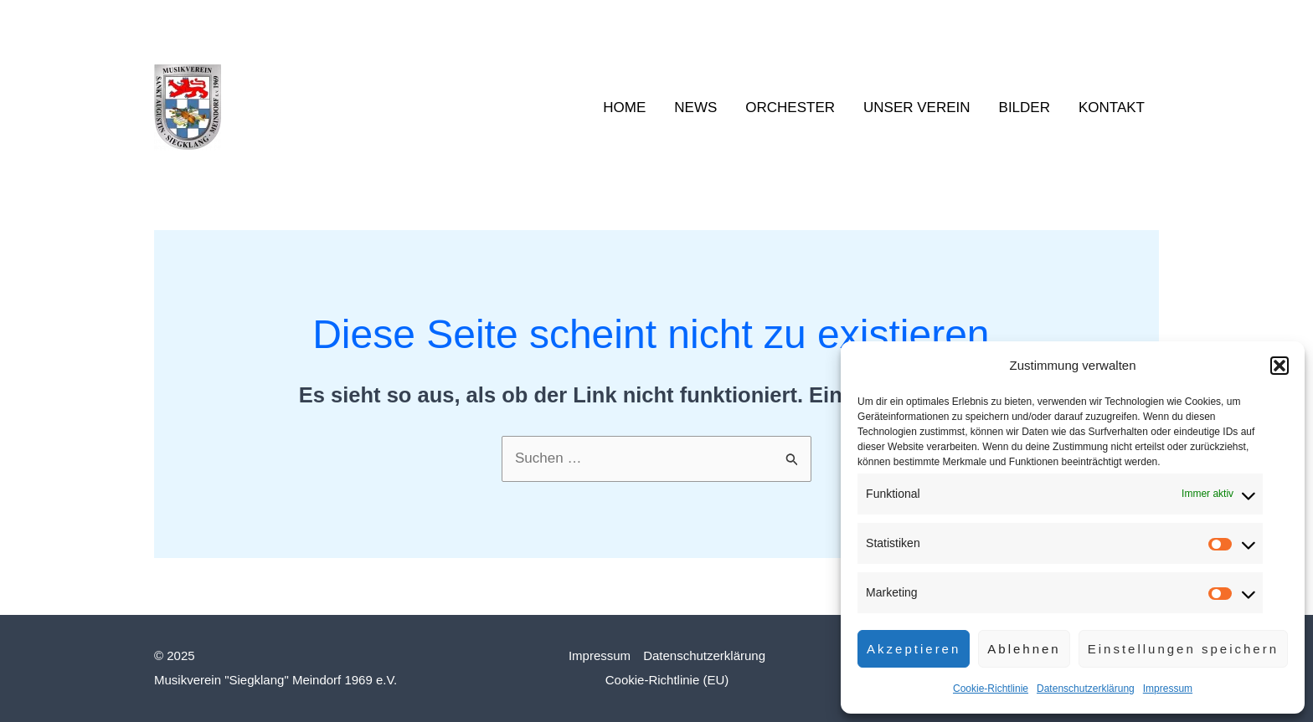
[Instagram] (1126, 20)
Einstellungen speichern (1183, 649)
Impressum (1167, 688)
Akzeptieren (913, 649)
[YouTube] (1151, 20)
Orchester (790, 107)
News (695, 107)
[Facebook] (1101, 20)
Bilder (1024, 107)
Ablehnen (1023, 649)
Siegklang (299, 107)
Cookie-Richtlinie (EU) (667, 680)
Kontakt (1112, 107)
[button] (1279, 365)
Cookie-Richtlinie (990, 688)
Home (624, 107)
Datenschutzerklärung (1086, 688)
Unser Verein (917, 107)
